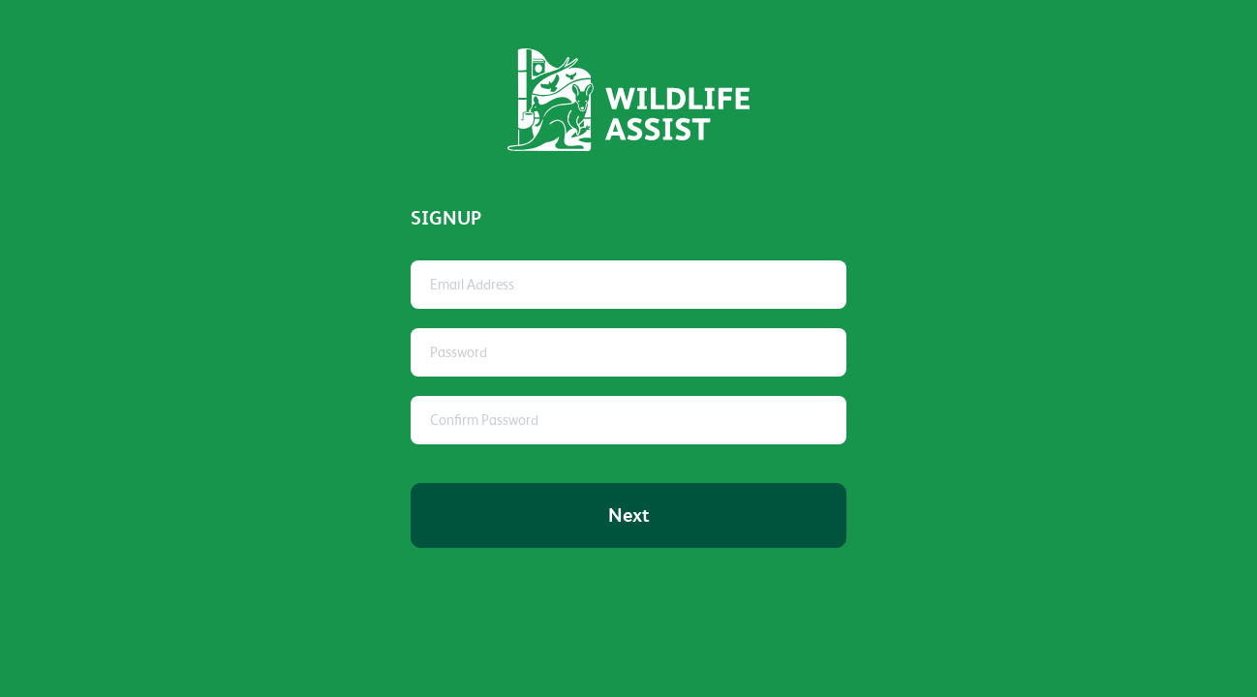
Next (629, 515)
